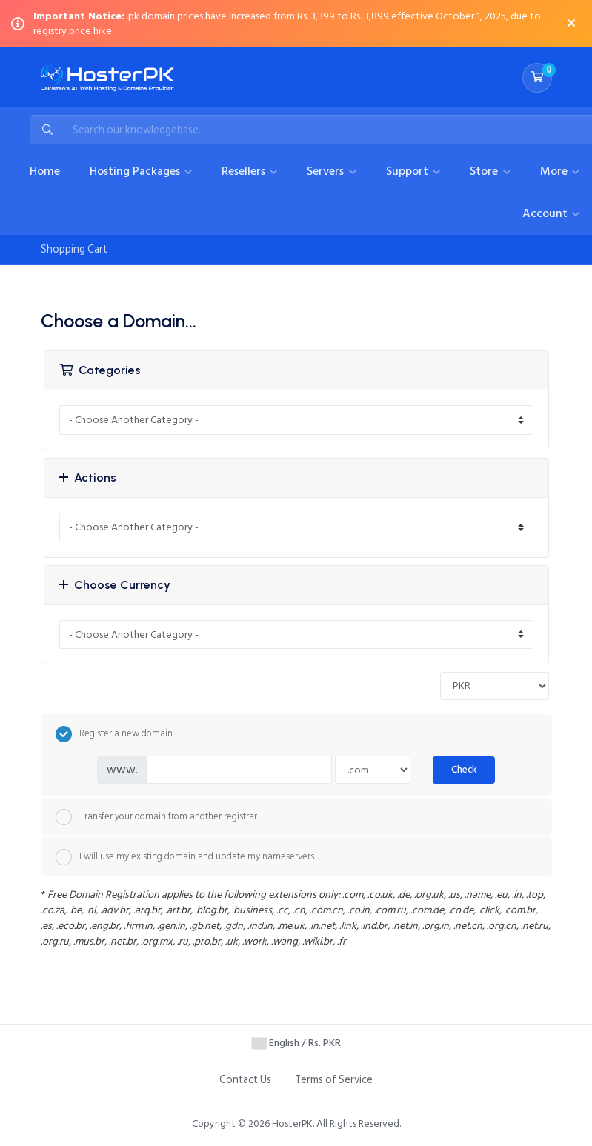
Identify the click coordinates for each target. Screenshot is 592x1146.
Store (485, 171)
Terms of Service (334, 1079)
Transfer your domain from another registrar (156, 817)
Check (464, 770)
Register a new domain (114, 734)
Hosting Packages (136, 171)
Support (408, 171)
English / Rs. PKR (296, 1042)
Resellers (245, 171)
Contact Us (245, 1079)
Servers (327, 171)
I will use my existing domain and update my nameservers (185, 857)
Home (45, 171)
